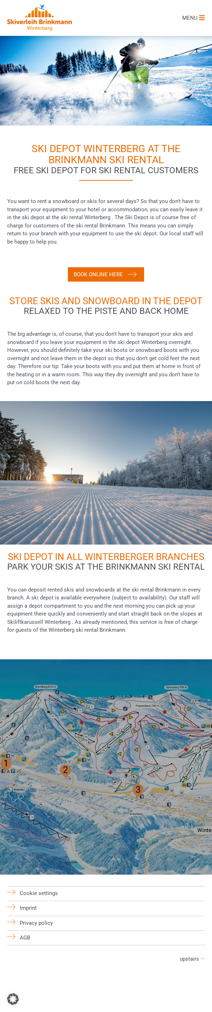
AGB (25, 938)
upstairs (192, 959)
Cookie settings (39, 893)
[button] (13, 999)
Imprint (28, 908)
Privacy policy (36, 923)
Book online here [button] (98, 274)
